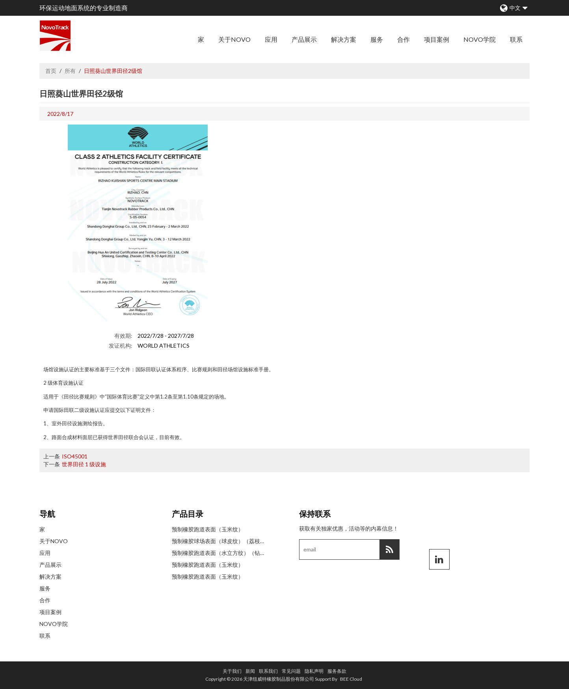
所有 (70, 70)
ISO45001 (74, 456)
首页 (50, 70)
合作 (403, 39)
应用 (271, 39)
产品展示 (304, 39)
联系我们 (268, 671)
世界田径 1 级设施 (84, 464)
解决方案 (343, 39)
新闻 (250, 671)
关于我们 (232, 671)
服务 (376, 39)
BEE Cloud (351, 679)
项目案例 (436, 39)
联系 (516, 39)
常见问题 (291, 671)
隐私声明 (314, 671)
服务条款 (336, 671)
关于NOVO (234, 39)
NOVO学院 (479, 39)
